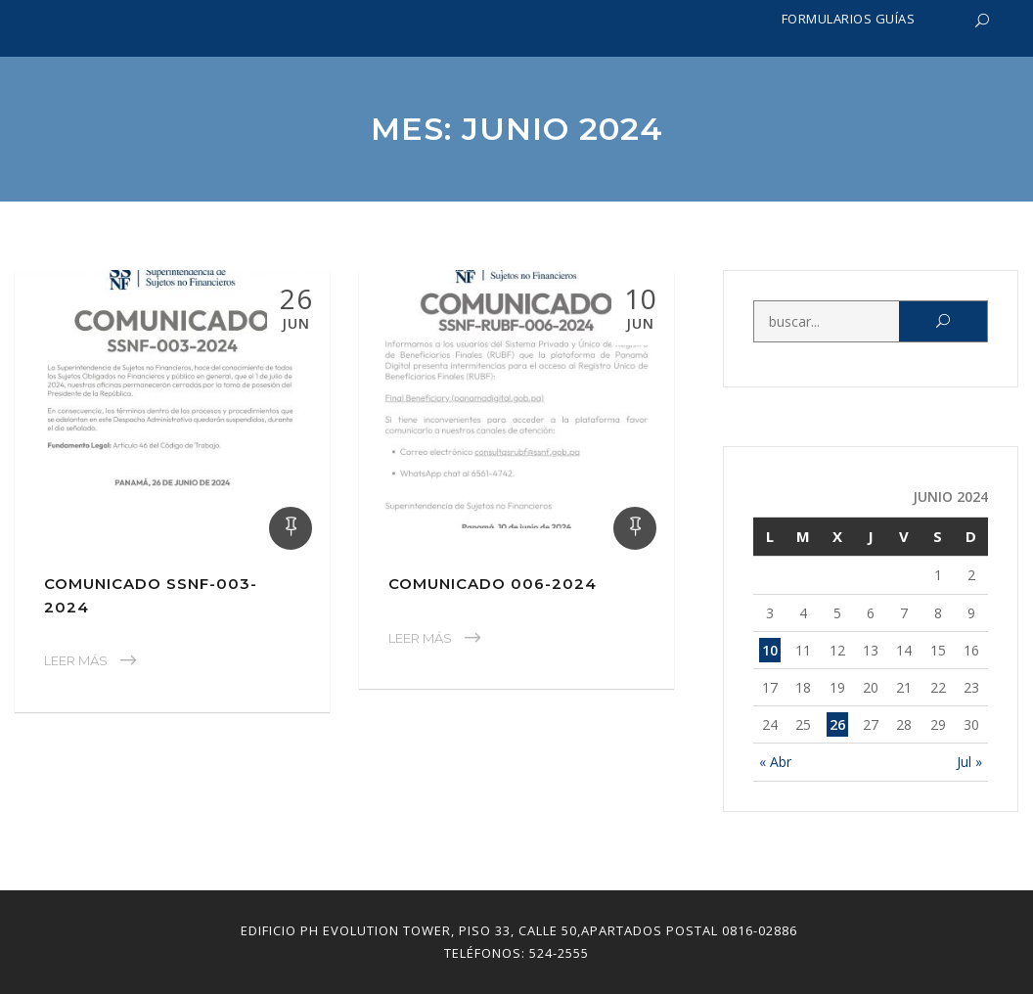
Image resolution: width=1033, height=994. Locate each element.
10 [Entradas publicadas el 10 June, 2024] (770, 650)
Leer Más (76, 660)
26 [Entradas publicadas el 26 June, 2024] (837, 724)
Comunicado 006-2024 (492, 583)
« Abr (775, 761)
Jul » (969, 761)
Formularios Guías (849, 18)
